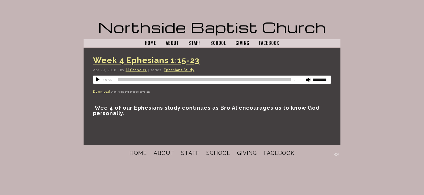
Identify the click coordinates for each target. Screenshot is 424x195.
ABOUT (172, 43)
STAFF (194, 43)
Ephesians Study (179, 70)
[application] (212, 80)
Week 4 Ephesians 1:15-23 (146, 60)
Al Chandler (136, 70)
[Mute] (308, 79)
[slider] (204, 79)
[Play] (97, 79)
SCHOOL (218, 43)
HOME (150, 43)
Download (101, 91)
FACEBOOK (269, 43)
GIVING (242, 43)
